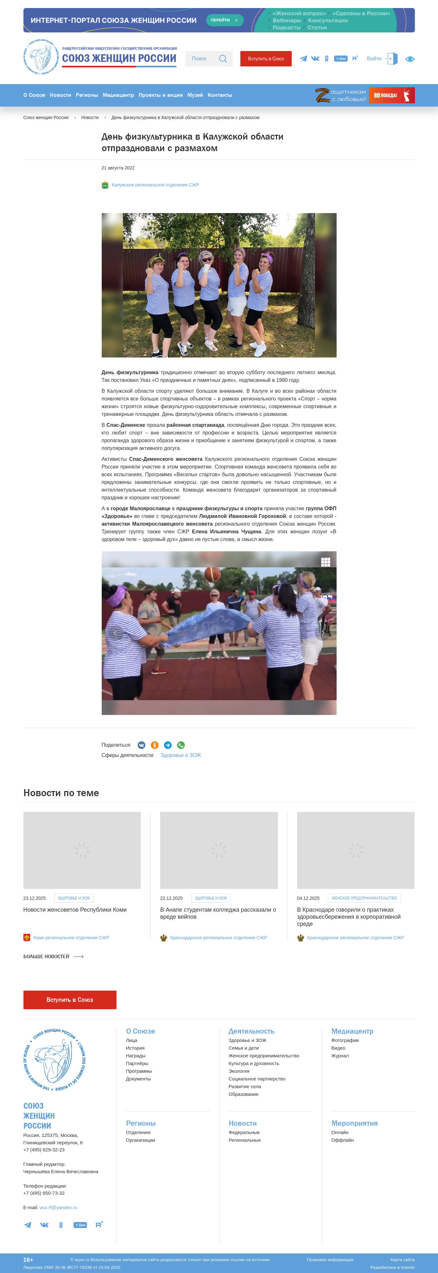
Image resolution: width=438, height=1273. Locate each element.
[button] (116, 633)
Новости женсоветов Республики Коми (75, 910)
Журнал (340, 1055)
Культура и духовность (254, 1063)
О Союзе (34, 95)
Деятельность (251, 1031)
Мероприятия (354, 1123)
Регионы (87, 95)
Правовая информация (330, 1259)
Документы (138, 1078)
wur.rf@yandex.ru (58, 1207)
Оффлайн (342, 1140)
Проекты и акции (161, 95)
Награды (136, 1055)
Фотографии (345, 1040)
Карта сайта (403, 1259)
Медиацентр (118, 95)
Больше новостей (53, 956)
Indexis (408, 1267)
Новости (60, 95)
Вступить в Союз (266, 58)
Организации (140, 1140)
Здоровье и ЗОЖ (181, 755)
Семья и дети (244, 1048)
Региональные (245, 1140)
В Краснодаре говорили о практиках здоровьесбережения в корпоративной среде (349, 917)
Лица (131, 1040)
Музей (195, 95)
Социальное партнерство (257, 1078)
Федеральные (244, 1132)
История (135, 1048)
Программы (139, 1071)
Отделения (138, 1132)
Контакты (220, 95)
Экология (239, 1071)
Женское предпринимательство (364, 898)
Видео (338, 1048)
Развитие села (245, 1086)
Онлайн (340, 1132)
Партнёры (137, 1063)
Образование (244, 1094)
